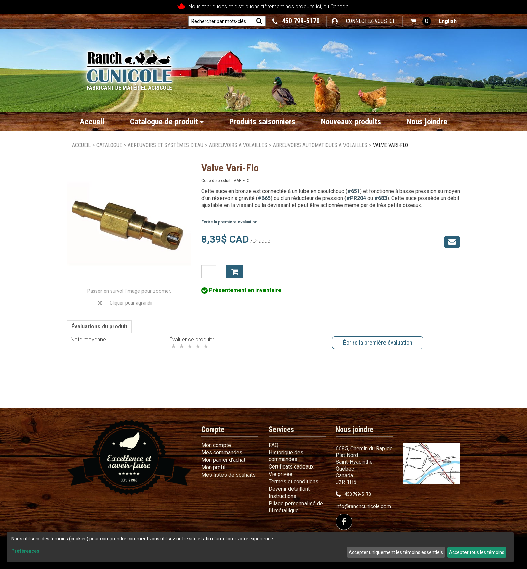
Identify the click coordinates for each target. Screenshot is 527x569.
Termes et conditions (293, 481)
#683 (380, 198)
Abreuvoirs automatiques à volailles (320, 145)
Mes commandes (221, 452)
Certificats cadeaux (291, 466)
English (448, 21)
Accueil (92, 121)
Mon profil (213, 467)
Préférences (25, 551)
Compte (213, 429)
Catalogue (109, 145)
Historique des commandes (286, 455)
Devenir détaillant (289, 489)
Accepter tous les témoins (476, 552)
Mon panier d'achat (223, 460)
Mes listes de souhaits (228, 475)
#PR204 (356, 198)
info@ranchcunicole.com (363, 507)
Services (281, 429)
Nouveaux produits (351, 121)
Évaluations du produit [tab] (99, 326)
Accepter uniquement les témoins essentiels (396, 552)
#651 (353, 191)
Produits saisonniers (262, 121)
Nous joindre (427, 121)
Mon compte (216, 445)
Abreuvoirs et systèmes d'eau (165, 145)
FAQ (273, 445)
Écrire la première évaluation (229, 222)
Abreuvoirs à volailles (238, 145)
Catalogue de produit (167, 121)
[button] (421, 21)
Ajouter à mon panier (234, 271)
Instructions (282, 496)
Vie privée (280, 474)
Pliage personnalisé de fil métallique (296, 507)
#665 (264, 198)
